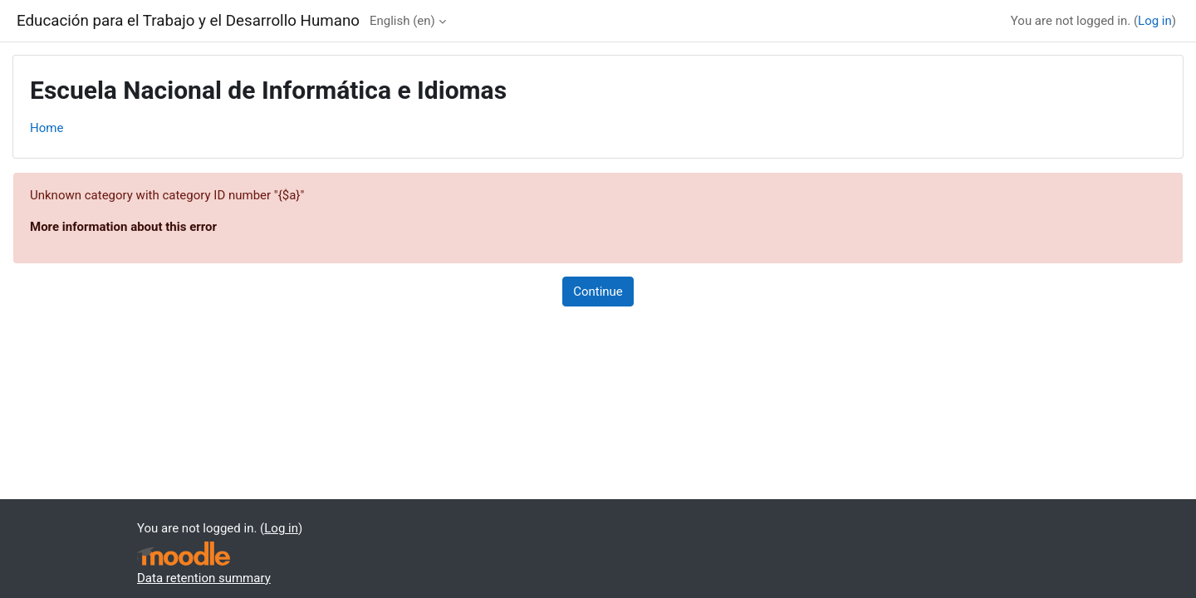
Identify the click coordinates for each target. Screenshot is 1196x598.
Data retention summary (204, 578)
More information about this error (123, 226)
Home (46, 127)
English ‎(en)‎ (402, 20)
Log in (1155, 20)
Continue (598, 291)
